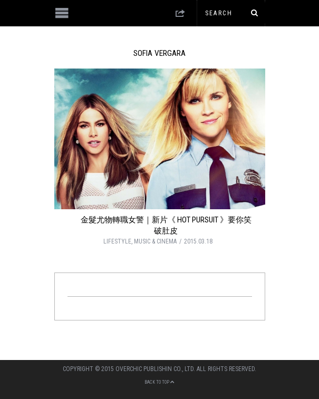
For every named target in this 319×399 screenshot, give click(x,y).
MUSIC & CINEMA (155, 241)
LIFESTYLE (117, 241)
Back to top (159, 382)
